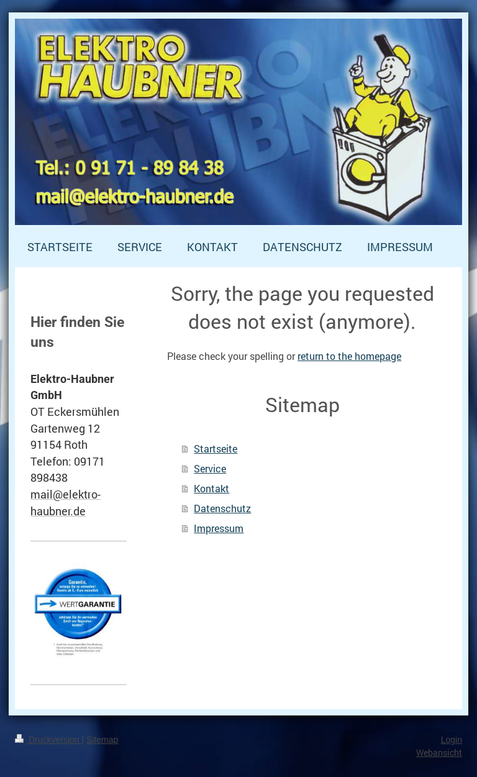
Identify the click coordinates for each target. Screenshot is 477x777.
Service (210, 468)
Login (451, 740)
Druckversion (48, 740)
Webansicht (439, 752)
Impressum (218, 528)
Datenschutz (222, 508)
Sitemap (102, 740)
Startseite (215, 448)
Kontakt (211, 488)
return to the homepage (349, 355)
